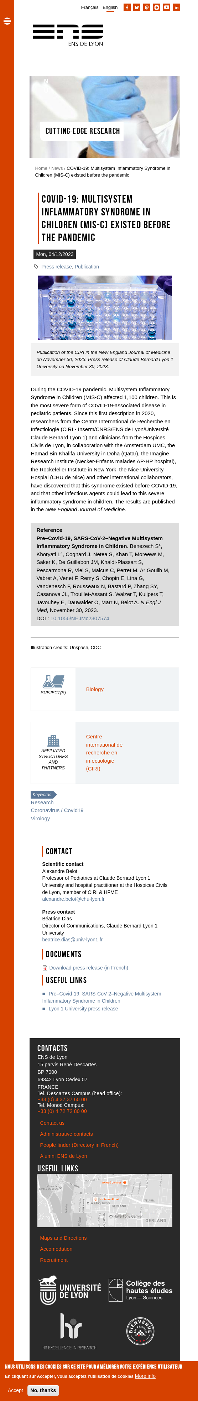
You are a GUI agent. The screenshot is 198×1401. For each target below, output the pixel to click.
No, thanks (43, 1390)
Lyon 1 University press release (83, 1008)
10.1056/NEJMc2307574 (80, 618)
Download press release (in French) (88, 968)
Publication (87, 267)
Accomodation (56, 1249)
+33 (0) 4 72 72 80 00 (62, 1111)
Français (90, 7)
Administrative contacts (66, 1134)
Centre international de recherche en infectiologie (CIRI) (104, 752)
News (57, 168)
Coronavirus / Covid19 (57, 810)
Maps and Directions (63, 1238)
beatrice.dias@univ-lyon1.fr (72, 939)
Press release (56, 267)
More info (145, 1376)
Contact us (52, 1123)
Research (42, 802)
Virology (40, 818)
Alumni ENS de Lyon (63, 1156)
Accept (15, 1390)
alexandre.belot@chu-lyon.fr (73, 899)
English (110, 7)
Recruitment (54, 1260)
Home (41, 168)
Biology (95, 689)
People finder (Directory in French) (79, 1145)
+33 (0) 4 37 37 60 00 (62, 1099)
